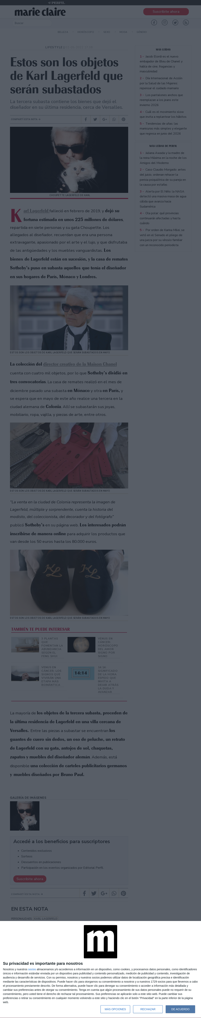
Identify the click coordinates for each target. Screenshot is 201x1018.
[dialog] (100, 969)
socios (32, 969)
